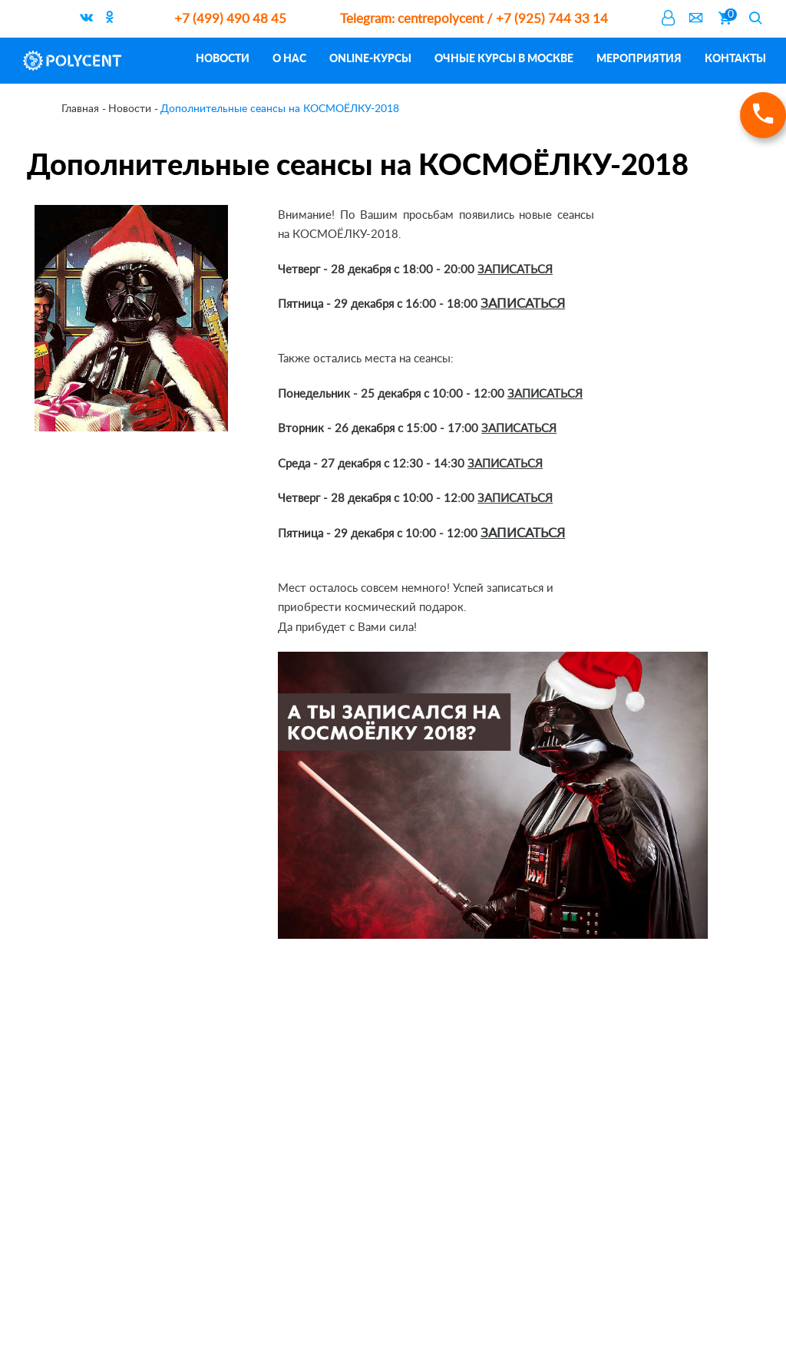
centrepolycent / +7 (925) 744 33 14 (474, 18)
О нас (289, 57)
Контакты (735, 57)
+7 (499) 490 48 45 (230, 18)
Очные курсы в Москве (503, 57)
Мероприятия (639, 57)
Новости (222, 57)
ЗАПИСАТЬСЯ (515, 270)
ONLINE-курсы (370, 57)
